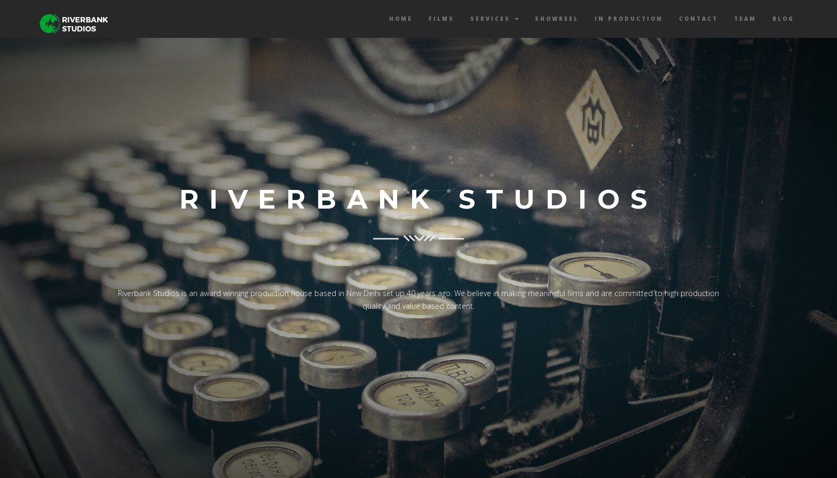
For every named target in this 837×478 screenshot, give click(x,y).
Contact (698, 18)
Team (745, 18)
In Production (629, 18)
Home (401, 18)
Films (441, 18)
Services (494, 18)
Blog (783, 18)
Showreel (557, 18)
